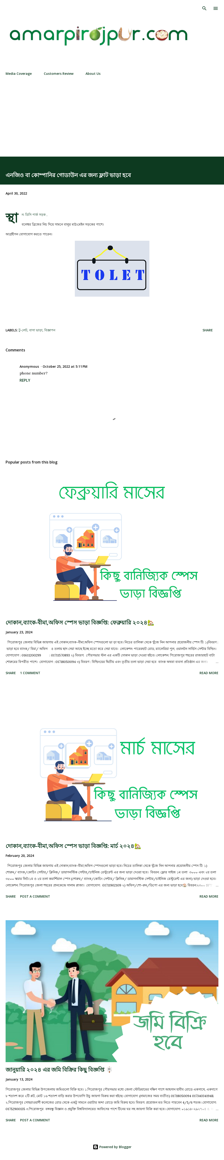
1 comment (30, 673)
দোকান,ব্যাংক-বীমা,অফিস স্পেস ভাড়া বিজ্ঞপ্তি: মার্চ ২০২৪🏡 (73, 846)
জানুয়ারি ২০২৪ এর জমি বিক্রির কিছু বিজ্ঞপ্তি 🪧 (59, 1069)
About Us (93, 73)
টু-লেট (23, 330)
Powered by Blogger (112, 1147)
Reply (25, 380)
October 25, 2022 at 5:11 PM (65, 366)
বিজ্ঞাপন (49, 330)
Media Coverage (19, 73)
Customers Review (58, 73)
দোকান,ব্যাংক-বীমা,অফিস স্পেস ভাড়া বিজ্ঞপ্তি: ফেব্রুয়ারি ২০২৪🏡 (80, 622)
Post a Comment (35, 896)
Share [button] (208, 330)
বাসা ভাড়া (35, 330)
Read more (209, 673)
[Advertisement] (112, 121)
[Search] (204, 8)
